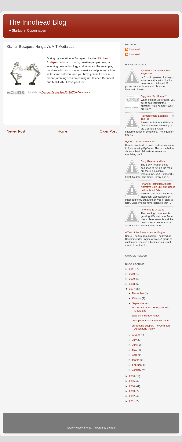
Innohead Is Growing (152, 209)
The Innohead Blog (37, 22)
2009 (132, 278)
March (136, 359)
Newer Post (16, 131)
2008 (132, 284)
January (137, 369)
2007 (132, 288)
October (137, 298)
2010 (132, 273)
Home (62, 131)
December (138, 293)
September (138, 303)
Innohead (134, 49)
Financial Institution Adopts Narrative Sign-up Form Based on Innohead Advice (158, 186)
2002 (132, 396)
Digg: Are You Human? (154, 96)
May (135, 350)
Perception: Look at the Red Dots (150, 320)
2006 (132, 376)
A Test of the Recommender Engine (145, 232)
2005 (132, 381)
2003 (132, 391)
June (135, 344)
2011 (132, 269)
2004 (132, 386)
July (134, 339)
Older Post (108, 131)
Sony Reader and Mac (153, 161)
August (136, 335)
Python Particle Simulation (140, 141)
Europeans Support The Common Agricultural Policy (151, 327)
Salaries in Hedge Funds (146, 315)
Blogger (111, 427)
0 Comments (82, 92)
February (137, 364)
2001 (132, 401)
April (135, 354)
